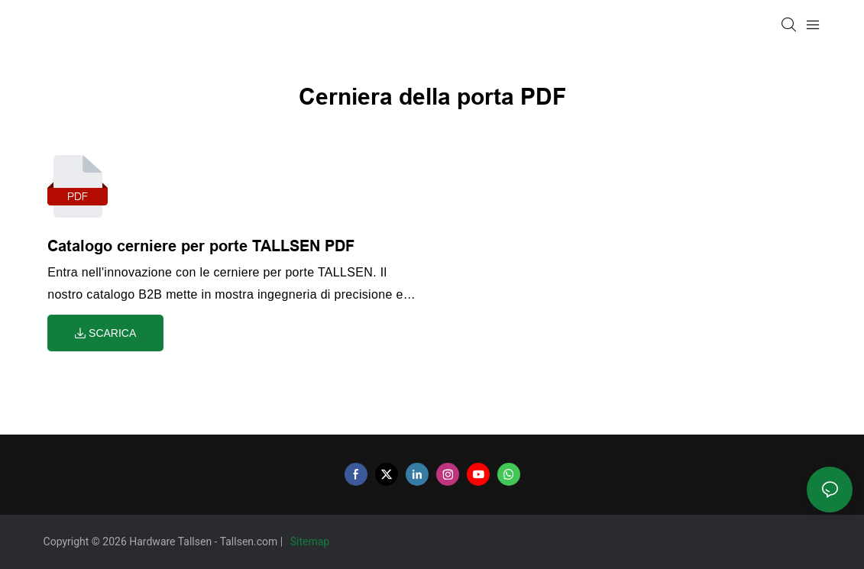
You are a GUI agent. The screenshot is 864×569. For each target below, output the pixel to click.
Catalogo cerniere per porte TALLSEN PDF (200, 246)
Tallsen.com (250, 541)
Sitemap (311, 541)
